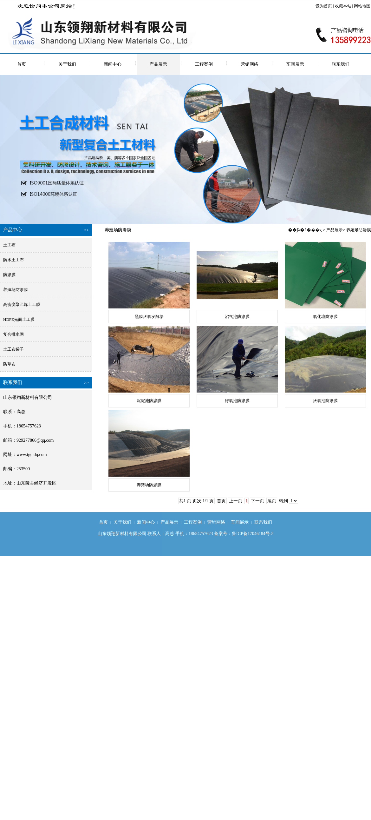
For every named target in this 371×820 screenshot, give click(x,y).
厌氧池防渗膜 (325, 400)
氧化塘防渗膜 (325, 316)
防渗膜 (9, 274)
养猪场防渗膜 (149, 484)
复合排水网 (13, 334)
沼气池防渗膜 (237, 316)
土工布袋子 (13, 349)
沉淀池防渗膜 (149, 400)
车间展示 (295, 64)
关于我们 (67, 64)
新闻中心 (112, 64)
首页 (21, 64)
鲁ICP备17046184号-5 (252, 533)
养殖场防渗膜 (15, 289)
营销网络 (249, 64)
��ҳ (316, 230)
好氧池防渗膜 (237, 400)
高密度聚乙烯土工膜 (21, 304)
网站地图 (362, 5)
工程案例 (204, 64)
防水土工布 (13, 259)
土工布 (9, 244)
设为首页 (324, 5)
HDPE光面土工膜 (19, 319)
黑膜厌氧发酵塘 (149, 316)
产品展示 (158, 64)
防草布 (9, 364)
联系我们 (340, 64)
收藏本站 (343, 5)
